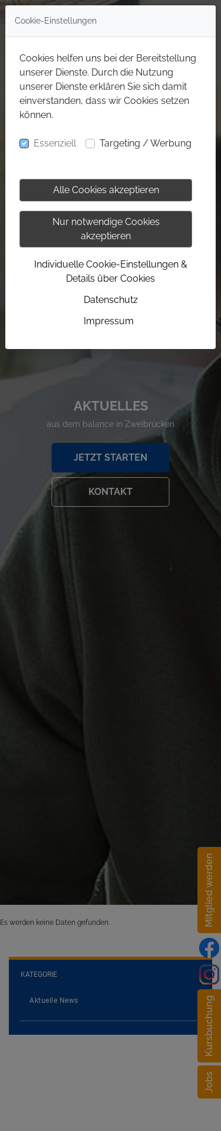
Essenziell (55, 143)
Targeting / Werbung (146, 143)
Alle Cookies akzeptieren (106, 189)
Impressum (109, 321)
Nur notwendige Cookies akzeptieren (106, 229)
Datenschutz (111, 299)
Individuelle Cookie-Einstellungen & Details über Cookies (110, 271)
